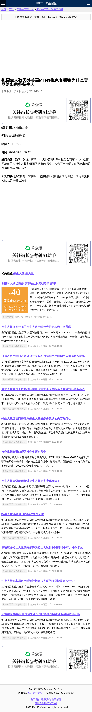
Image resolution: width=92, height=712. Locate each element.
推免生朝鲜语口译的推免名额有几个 (23, 451)
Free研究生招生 (46, 3)
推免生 (29, 273)
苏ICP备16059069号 (46, 703)
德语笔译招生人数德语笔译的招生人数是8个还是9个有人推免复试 (42, 547)
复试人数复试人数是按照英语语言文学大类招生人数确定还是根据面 (43, 389)
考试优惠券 (8, 317)
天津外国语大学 (25, 9)
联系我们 (46, 699)
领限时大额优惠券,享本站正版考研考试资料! (28, 283)
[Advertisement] (46, 46)
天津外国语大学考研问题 (49, 9)
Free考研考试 (35, 693)
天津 (11, 9)
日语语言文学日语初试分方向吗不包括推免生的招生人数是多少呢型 (43, 356)
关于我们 (35, 699)
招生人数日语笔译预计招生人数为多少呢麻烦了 (30, 480)
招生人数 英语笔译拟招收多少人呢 (22, 514)
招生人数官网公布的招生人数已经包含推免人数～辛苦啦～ (37, 326)
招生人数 (18, 273)
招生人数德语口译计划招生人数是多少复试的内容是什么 (36, 418)
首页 (3, 9)
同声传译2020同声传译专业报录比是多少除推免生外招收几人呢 (40, 614)
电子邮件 (56, 699)
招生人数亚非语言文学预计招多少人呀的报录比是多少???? (38, 580)
